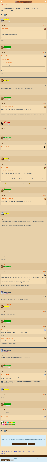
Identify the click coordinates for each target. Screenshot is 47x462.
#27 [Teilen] (44, 164)
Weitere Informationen (5, 460)
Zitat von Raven (5, 146)
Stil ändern (3, 453)
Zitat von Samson (6, 32)
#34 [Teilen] (44, 355)
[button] (2, 2)
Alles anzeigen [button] (23, 282)
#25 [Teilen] (44, 128)
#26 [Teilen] (44, 143)
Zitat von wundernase (7, 106)
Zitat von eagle (5, 330)
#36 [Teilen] (44, 394)
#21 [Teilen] (44, 25)
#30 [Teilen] (44, 271)
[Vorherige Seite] (1, 15)
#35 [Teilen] (44, 371)
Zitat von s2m (4, 28)
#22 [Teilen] (44, 52)
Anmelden (31, 444)
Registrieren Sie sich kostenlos (31, 439)
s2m (3, 11)
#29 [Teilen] (44, 219)
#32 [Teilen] (44, 311)
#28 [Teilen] (44, 195)
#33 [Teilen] (44, 326)
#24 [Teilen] (44, 103)
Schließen (12, 460)
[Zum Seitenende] (45, 4)
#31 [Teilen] (44, 296)
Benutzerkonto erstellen (19, 444)
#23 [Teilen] (44, 85)
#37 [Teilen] (44, 409)
